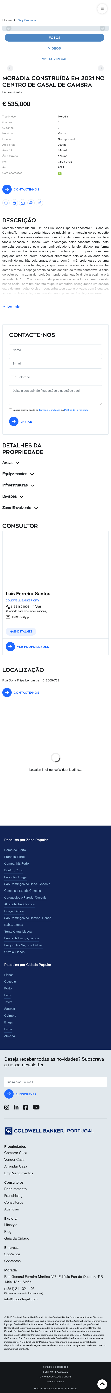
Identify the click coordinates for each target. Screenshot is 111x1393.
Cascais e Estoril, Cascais (22, 890)
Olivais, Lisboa (14, 952)
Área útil (7, 150)
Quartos (7, 122)
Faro (7, 995)
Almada (9, 1036)
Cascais (10, 981)
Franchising (13, 1196)
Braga (8, 1022)
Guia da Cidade (16, 1238)
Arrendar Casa (15, 1166)
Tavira (8, 1002)
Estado (6, 139)
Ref (4, 161)
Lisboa (9, 974)
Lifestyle (10, 1225)
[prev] (8, 28)
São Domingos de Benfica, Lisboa (27, 918)
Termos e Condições (49, 410)
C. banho (8, 127)
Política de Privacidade (76, 410)
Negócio (7, 133)
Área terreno (10, 155)
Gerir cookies (55, 1382)
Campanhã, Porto (16, 863)
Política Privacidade (55, 1372)
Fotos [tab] (54, 38)
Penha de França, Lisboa (21, 938)
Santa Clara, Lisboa (18, 931)
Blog (7, 1231)
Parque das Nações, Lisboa (23, 945)
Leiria (8, 1029)
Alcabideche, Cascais (19, 904)
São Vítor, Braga (15, 877)
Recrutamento (15, 1189)
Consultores (13, 1202)
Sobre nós (12, 1254)
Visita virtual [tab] (54, 59)
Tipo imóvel (9, 116)
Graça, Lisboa (14, 911)
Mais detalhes (21, 631)
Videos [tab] (54, 48)
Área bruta (8, 144)
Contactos (12, 1261)
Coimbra (10, 1015)
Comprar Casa (15, 1153)
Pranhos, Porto (14, 856)
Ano (4, 167)
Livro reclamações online (56, 1377)
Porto (8, 988)
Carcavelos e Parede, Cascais (25, 897)
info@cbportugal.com (21, 1299)
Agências (11, 1209)
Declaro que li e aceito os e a (50, 410)
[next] (102, 28)
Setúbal (9, 1008)
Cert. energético (12, 172)
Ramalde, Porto (15, 850)
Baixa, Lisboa (13, 924)
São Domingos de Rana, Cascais (27, 884)
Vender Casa (14, 1159)
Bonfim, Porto (13, 870)
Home (7, 20)
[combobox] (13, 377)
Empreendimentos (18, 1173)
